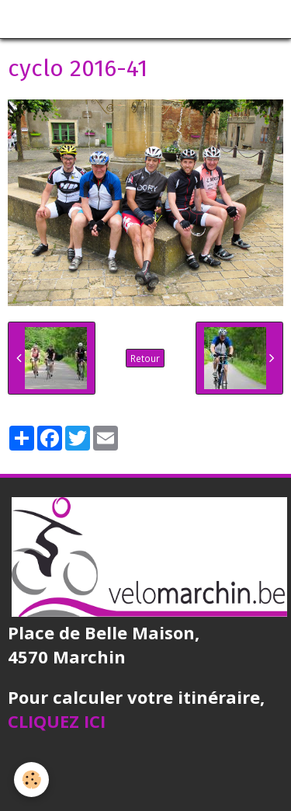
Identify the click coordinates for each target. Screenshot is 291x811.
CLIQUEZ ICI (57, 721)
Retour (145, 358)
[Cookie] (31, 779)
